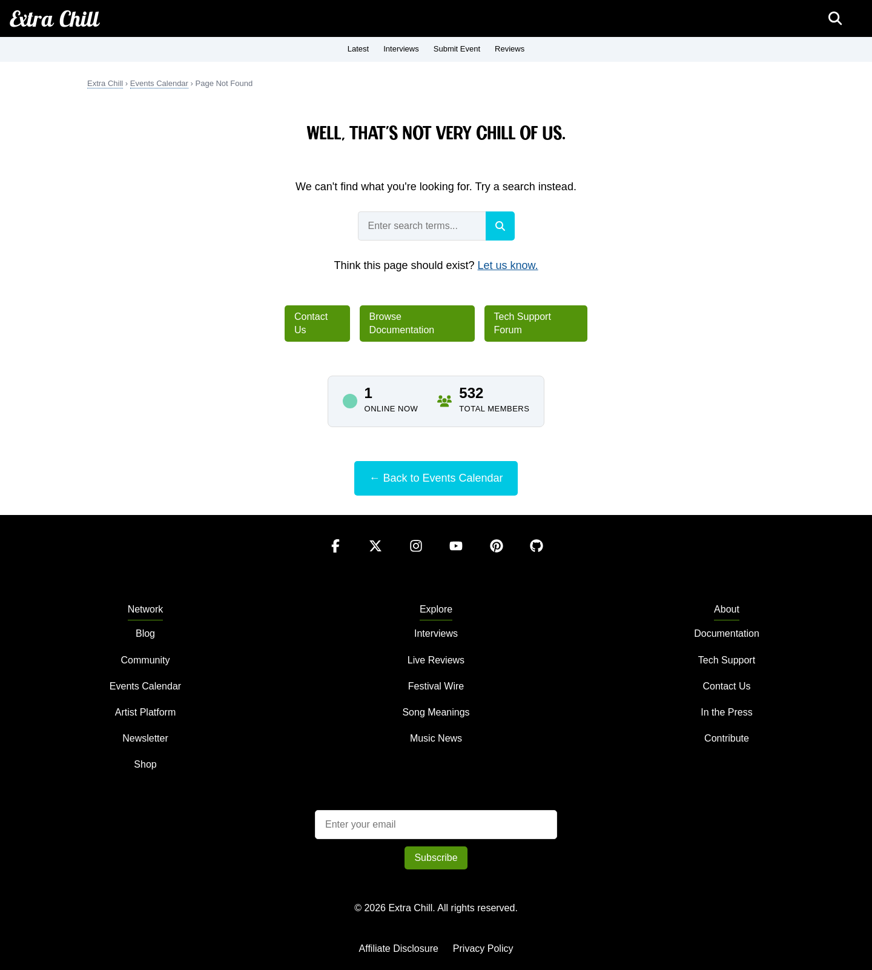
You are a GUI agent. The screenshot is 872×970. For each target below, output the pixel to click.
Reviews (509, 48)
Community (145, 660)
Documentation (726, 633)
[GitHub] (536, 558)
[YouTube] (457, 558)
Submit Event (457, 48)
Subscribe (435, 857)
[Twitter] (376, 558)
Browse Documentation (402, 323)
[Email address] (436, 824)
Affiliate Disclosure (398, 948)
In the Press (726, 712)
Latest (358, 48)
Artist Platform (145, 712)
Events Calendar (159, 83)
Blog (145, 633)
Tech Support (726, 660)
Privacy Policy (483, 948)
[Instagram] (417, 558)
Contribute (726, 738)
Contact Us (311, 323)
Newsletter (145, 738)
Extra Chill (54, 18)
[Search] (500, 226)
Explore (436, 609)
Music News (436, 738)
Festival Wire (436, 686)
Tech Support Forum (522, 323)
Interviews (401, 48)
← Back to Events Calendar (436, 478)
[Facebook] (336, 558)
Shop (145, 764)
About (726, 609)
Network (146, 609)
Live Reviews (436, 660)
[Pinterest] (497, 558)
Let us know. (508, 265)
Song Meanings (435, 712)
